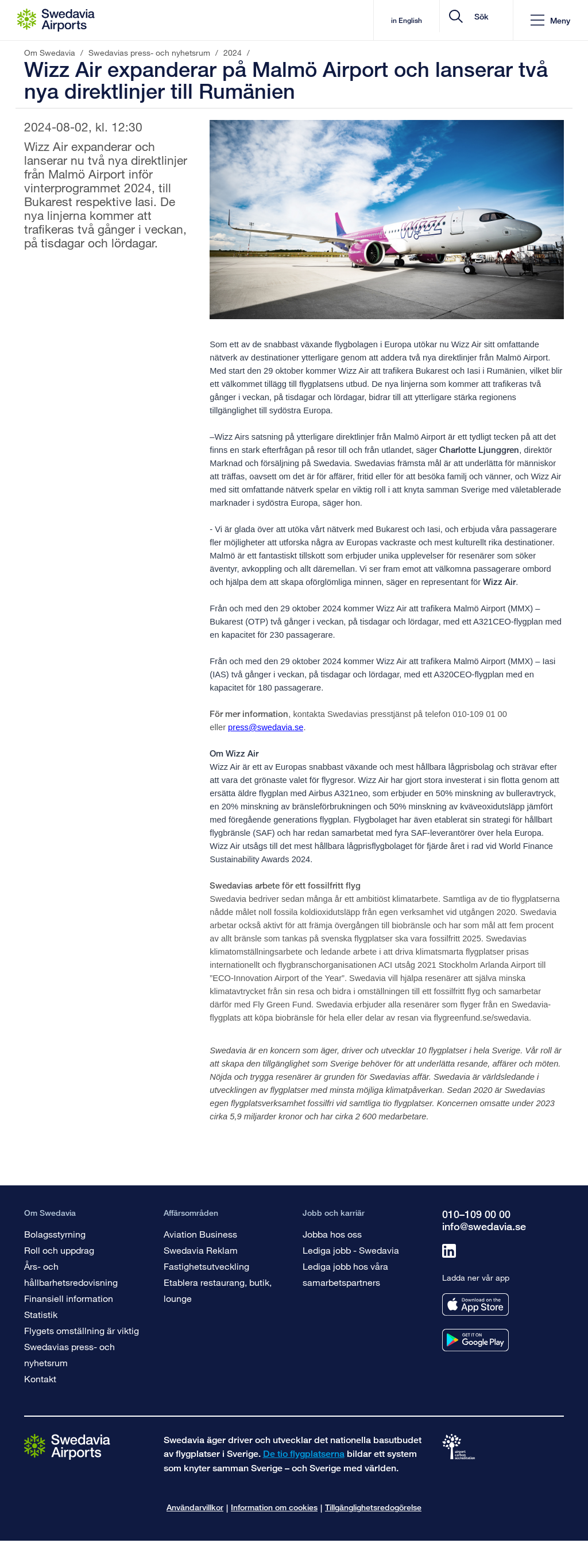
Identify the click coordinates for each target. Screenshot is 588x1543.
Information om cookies (274, 1507)
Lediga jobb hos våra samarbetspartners (345, 1274)
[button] (550, 20)
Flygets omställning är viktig (81, 1330)
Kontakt (40, 1378)
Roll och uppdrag (59, 1250)
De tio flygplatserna (304, 1453)
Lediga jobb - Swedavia (351, 1250)
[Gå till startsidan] (67, 1446)
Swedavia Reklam (201, 1250)
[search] (435, 20)
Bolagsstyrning (55, 1233)
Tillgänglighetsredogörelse (373, 1507)
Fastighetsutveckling (206, 1266)
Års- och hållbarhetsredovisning (71, 1274)
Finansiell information (68, 1298)
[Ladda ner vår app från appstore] (475, 1304)
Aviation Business (200, 1233)
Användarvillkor (195, 1507)
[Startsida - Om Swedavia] (56, 20)
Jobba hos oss (332, 1233)
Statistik (40, 1314)
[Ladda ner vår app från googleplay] (475, 1340)
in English (316, 20)
